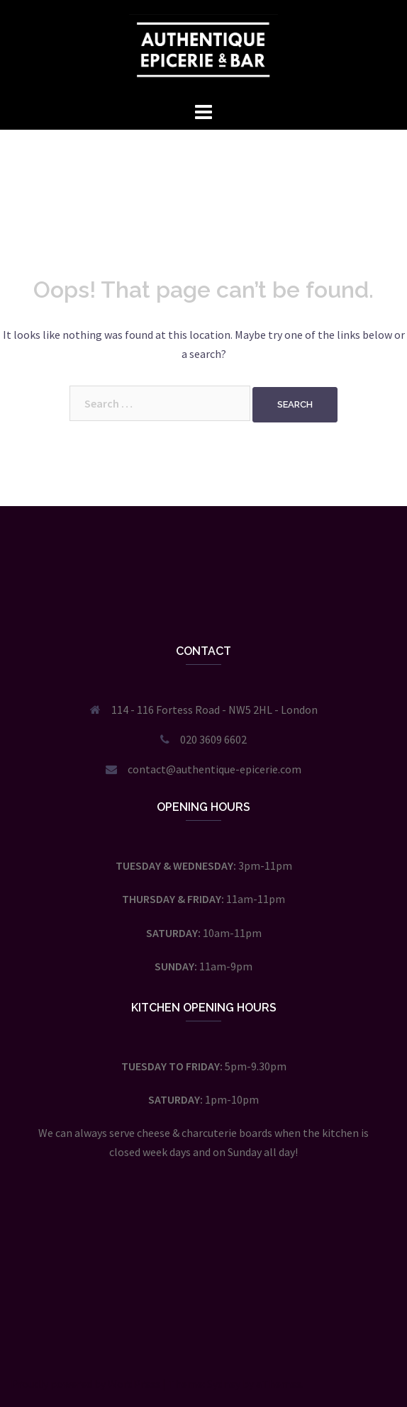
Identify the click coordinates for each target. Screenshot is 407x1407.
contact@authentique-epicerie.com (214, 769)
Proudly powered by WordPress (85, 1384)
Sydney (223, 1384)
